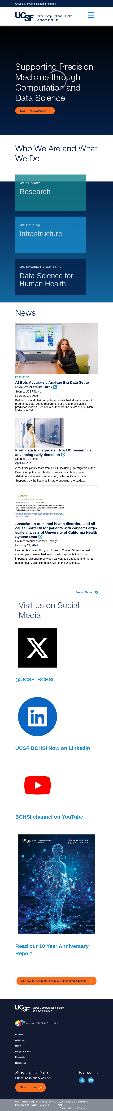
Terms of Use (80, 1108)
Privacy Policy (65, 1108)
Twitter (82, 1080)
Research (20, 1057)
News (18, 1046)
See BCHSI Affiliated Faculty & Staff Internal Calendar (54, 980)
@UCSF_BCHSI (34, 679)
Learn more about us (33, 110)
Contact (19, 1034)
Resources (20, 1063)
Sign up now (28, 1087)
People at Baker (23, 1051)
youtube (91, 1080)
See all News (83, 592)
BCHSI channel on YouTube (49, 817)
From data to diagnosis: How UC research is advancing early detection (53, 452)
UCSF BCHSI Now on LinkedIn (52, 748)
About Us (19, 1040)
